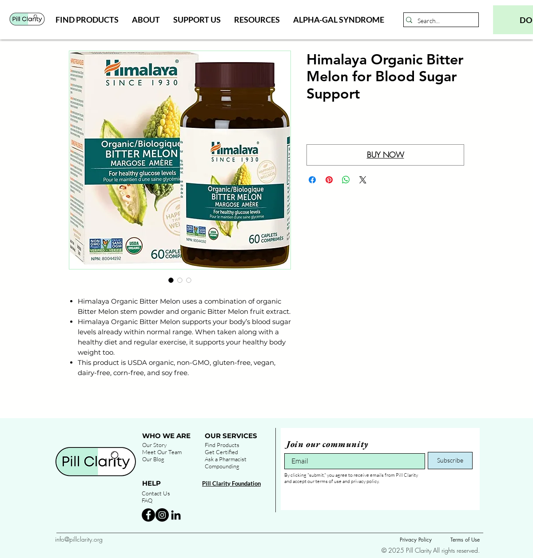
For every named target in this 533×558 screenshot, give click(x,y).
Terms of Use (465, 539)
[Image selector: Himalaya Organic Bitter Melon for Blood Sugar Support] (171, 280)
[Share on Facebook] (312, 179)
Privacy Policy (416, 539)
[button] (87, 19)
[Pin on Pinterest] (329, 179)
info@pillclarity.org (79, 539)
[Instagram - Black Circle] (162, 515)
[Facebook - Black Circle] (148, 515)
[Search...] (439, 21)
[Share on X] (363, 179)
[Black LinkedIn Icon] (176, 515)
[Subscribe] (450, 460)
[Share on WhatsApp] (346, 179)
